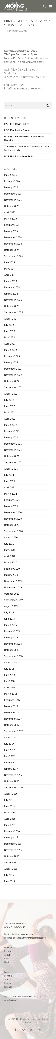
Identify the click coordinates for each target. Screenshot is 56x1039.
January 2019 (11, 637)
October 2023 (11, 306)
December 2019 (13, 581)
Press (6, 972)
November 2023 (13, 300)
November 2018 (13, 643)
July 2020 (9, 543)
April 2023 (10, 343)
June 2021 (9, 481)
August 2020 (11, 537)
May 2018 (9, 681)
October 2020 (11, 525)
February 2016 (12, 831)
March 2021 (10, 493)
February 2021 (12, 500)
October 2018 (11, 650)
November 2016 (13, 775)
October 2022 (11, 381)
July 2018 (9, 668)
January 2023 (11, 362)
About (7, 954)
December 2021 (13, 443)
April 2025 (10, 212)
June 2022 (9, 406)
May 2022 (9, 412)
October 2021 (11, 456)
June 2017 (9, 750)
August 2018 (11, 662)
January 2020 (11, 575)
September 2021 (13, 462)
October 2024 (11, 250)
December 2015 (13, 843)
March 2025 (10, 218)
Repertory (9, 947)
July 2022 (9, 400)
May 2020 (9, 550)
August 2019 (11, 606)
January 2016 (11, 837)
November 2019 (13, 587)
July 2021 (9, 475)
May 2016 (9, 812)
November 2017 (13, 718)
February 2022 (12, 431)
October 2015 (11, 856)
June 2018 (9, 675)
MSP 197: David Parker (16, 124)
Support (8, 979)
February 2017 (12, 762)
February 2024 (12, 287)
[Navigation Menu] (50, 6)
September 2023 (13, 312)
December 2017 (13, 712)
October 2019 (11, 593)
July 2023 (9, 325)
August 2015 (11, 868)
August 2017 (11, 737)
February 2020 (12, 568)
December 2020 (13, 512)
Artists (7, 958)
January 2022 (11, 437)
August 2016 (11, 793)
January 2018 (11, 706)
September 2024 (13, 256)
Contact (8, 986)
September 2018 (13, 656)
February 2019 (12, 631)
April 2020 (10, 556)
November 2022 (13, 375)
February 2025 (12, 225)
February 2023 (12, 356)
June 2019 (9, 618)
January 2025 (11, 231)
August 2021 (11, 468)
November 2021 (13, 450)
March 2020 (10, 562)
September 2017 (13, 731)
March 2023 (10, 350)
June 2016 (9, 806)
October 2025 (11, 206)
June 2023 (9, 331)
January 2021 (11, 506)
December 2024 (13, 237)
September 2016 (13, 787)
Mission (7, 962)
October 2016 (11, 781)
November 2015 (13, 850)
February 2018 (12, 700)
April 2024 (10, 275)
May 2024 (9, 268)
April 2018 (10, 687)
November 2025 (13, 200)
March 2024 (10, 281)
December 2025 (13, 193)
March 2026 (10, 175)
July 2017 (9, 743)
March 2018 (10, 693)
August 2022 (11, 393)
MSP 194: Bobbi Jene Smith (19, 156)
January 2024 (11, 293)
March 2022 (10, 425)
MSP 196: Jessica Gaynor (17, 130)
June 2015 (9, 881)
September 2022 (13, 387)
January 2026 (11, 187)
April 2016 (10, 818)
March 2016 (10, 825)
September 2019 (13, 600)
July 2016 (9, 800)
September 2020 (13, 531)
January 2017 (11, 768)
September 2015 (13, 862)
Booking (8, 975)
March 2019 (10, 625)
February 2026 (12, 181)
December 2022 (13, 368)
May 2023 (9, 337)
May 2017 (9, 756)
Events (7, 951)
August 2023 (11, 318)
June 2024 (9, 262)
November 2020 (13, 518)
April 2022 (10, 418)
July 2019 (9, 612)
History (7, 983)
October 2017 (11, 725)
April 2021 (10, 487)
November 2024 (13, 243)
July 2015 (9, 875)
